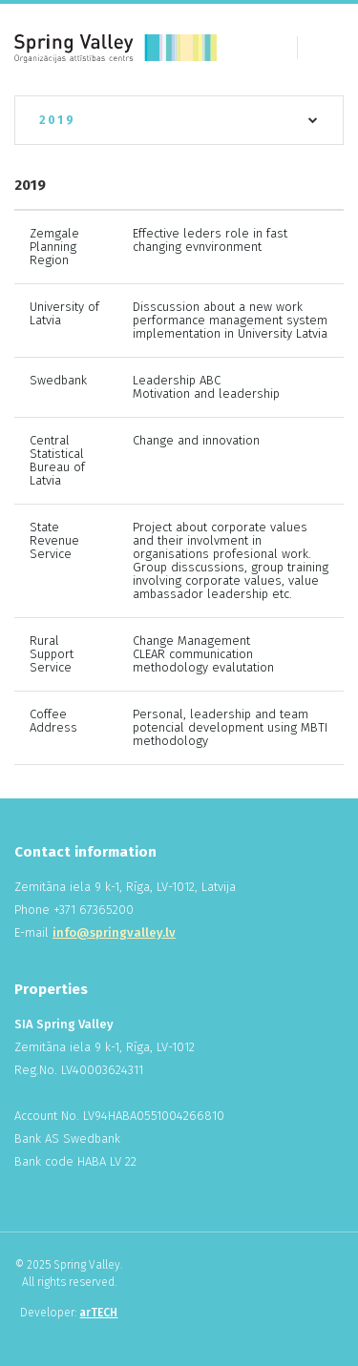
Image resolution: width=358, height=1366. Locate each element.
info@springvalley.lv (114, 932)
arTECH (98, 1312)
